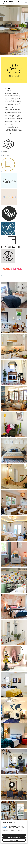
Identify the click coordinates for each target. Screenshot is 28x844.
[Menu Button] (25, 2)
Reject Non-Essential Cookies (14, 837)
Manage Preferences (14, 840)
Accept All (14, 834)
